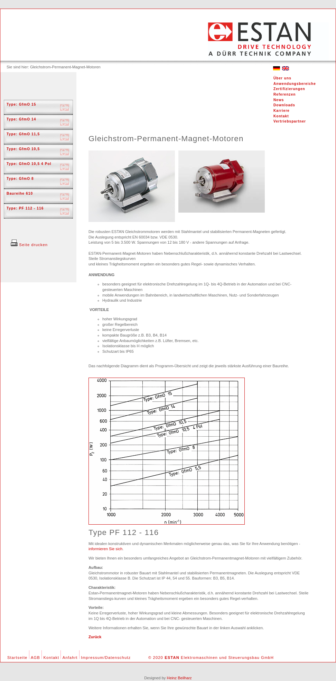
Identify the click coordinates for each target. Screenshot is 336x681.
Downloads (284, 105)
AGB (35, 657)
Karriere (281, 111)
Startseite (17, 657)
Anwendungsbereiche (294, 84)
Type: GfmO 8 (20, 179)
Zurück (94, 637)
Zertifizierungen (289, 89)
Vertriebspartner (289, 121)
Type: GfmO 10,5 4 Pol (29, 164)
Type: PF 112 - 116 (25, 208)
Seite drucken (29, 245)
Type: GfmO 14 (21, 119)
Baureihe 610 (20, 193)
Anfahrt (70, 657)
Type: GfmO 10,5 (23, 149)
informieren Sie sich (105, 549)
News (278, 100)
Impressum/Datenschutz (106, 657)
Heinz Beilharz (179, 678)
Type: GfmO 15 (21, 104)
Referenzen (284, 94)
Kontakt (281, 116)
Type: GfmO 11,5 (23, 134)
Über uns (282, 78)
